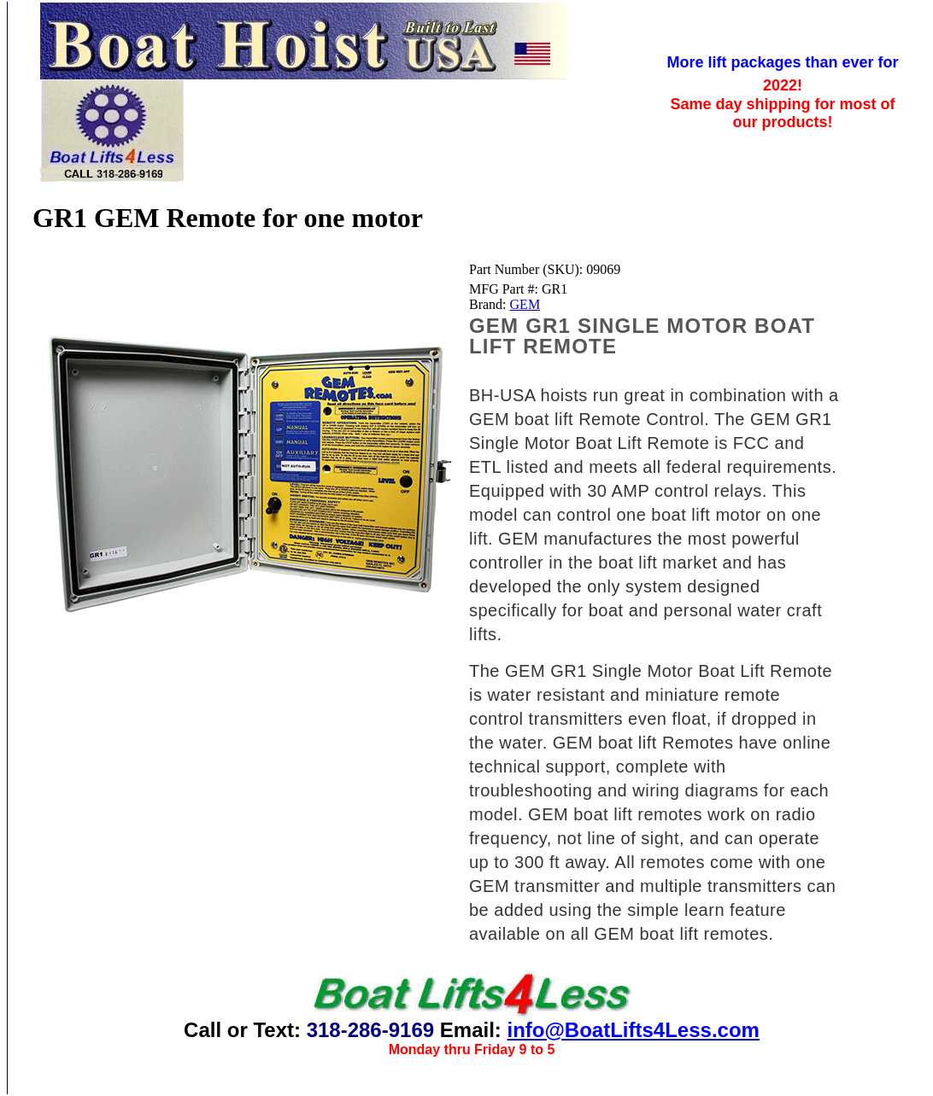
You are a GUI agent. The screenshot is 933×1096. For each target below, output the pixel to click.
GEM (525, 304)
